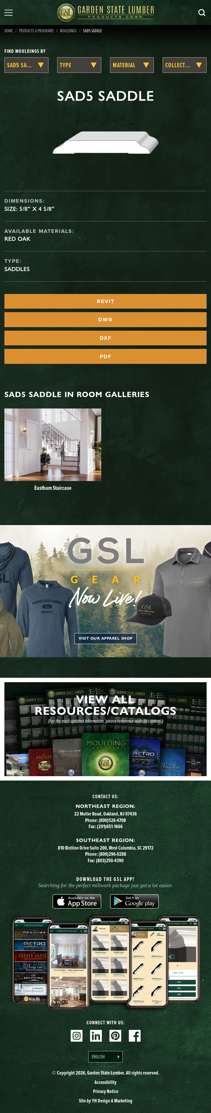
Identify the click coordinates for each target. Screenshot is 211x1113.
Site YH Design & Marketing (105, 1100)
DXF (106, 338)
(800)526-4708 (112, 820)
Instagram (76, 1036)
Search (202, 12)
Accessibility (105, 1082)
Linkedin (96, 1036)
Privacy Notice (105, 1091)
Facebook (135, 1036)
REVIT (105, 301)
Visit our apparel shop (106, 638)
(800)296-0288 (112, 854)
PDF (106, 356)
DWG (105, 319)
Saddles (17, 269)
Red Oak (17, 238)
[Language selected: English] (105, 1056)
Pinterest (115, 1036)
